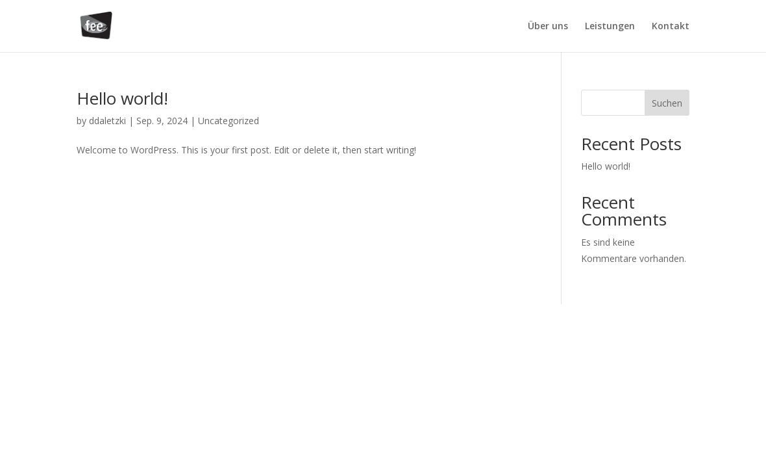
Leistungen (610, 26)
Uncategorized (228, 120)
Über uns (548, 26)
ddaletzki (107, 120)
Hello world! (122, 98)
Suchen (667, 103)
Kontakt (670, 26)
